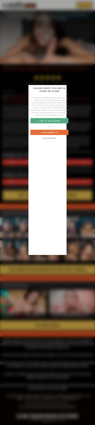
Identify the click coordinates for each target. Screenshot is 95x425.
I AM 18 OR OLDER (49, 121)
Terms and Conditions (49, 138)
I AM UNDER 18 (49, 133)
